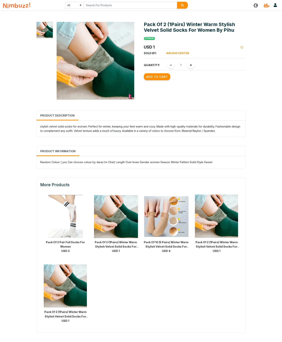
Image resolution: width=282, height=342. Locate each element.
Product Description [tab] (57, 115)
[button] (255, 5)
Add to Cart (157, 76)
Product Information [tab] (58, 151)
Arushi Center (177, 53)
